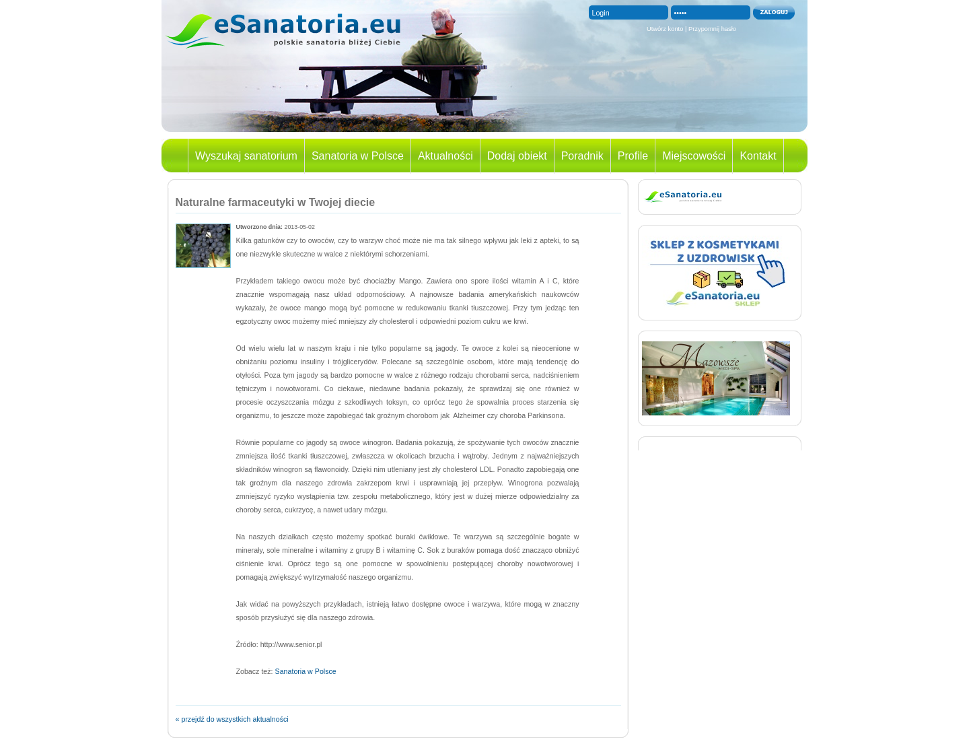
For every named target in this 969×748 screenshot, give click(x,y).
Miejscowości (693, 156)
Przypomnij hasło (712, 29)
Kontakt (758, 156)
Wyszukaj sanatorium (246, 156)
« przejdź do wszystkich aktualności (232, 719)
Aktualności (445, 156)
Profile (633, 156)
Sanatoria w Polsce (358, 156)
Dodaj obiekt (517, 156)
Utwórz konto (665, 29)
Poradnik (582, 156)
